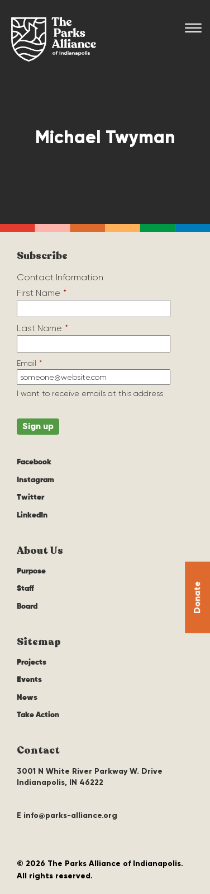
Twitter (30, 497)
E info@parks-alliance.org (67, 815)
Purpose (31, 571)
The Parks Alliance (53, 39)
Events (29, 680)
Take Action (38, 715)
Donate (197, 597)
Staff (25, 588)
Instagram (35, 480)
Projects (31, 662)
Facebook (34, 462)
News (27, 698)
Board (27, 606)
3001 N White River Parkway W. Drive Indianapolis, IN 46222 (90, 776)
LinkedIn (32, 515)
